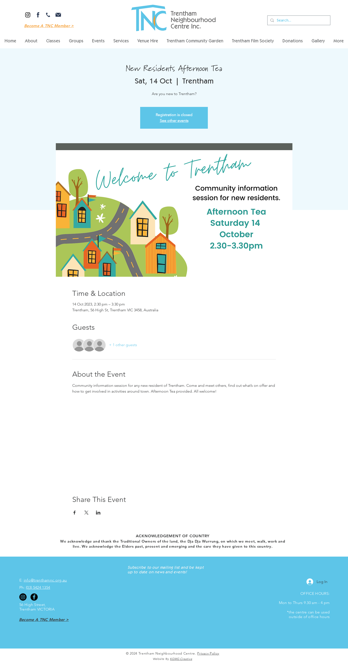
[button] (147, 41)
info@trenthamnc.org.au (45, 580)
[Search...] (298, 20)
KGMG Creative (181, 659)
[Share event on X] (86, 513)
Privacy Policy (208, 653)
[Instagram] (27, 14)
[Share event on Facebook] (74, 513)
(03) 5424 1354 (38, 587)
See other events (174, 120)
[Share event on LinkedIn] (98, 513)
